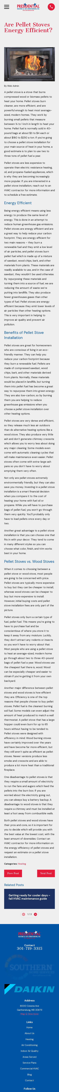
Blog (29, 1074)
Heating (22, 863)
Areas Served (29, 1056)
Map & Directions (29, 1014)
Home (29, 1027)
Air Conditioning (29, 1045)
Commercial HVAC (29, 1068)
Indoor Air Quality (29, 1050)
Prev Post (13, 873)
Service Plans (29, 1062)
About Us (29, 1033)
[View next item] (35, 914)
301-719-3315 (29, 948)
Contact (29, 1080)
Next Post (46, 873)
